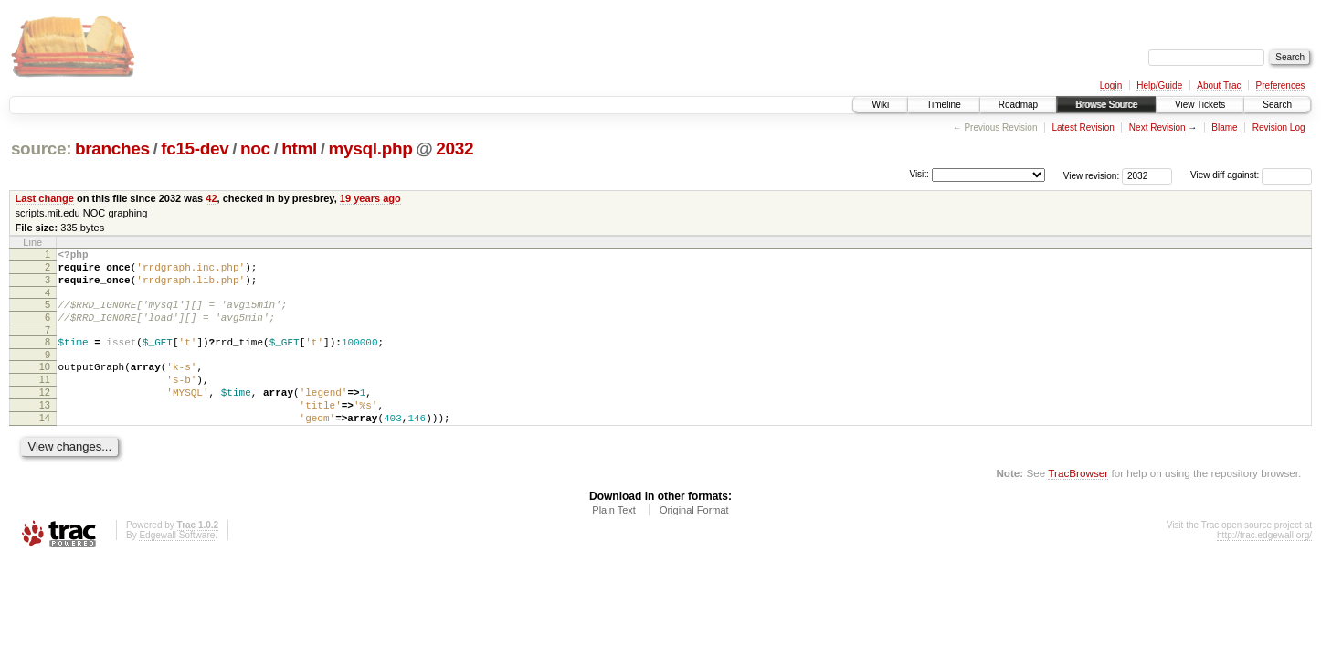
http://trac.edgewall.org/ (1264, 565)
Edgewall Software (177, 565)
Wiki (880, 105)
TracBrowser (1078, 503)
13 (44, 429)
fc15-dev (194, 148)
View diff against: (1251, 175)
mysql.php (371, 148)
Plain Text (614, 540)
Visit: (919, 174)
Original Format (694, 540)
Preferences (1280, 85)
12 (44, 414)
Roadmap (1018, 105)
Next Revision (1157, 127)
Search (1277, 105)
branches (112, 148)
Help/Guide (1159, 85)
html (299, 148)
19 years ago (370, 198)
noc (255, 148)
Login (1111, 85)
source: (41, 148)
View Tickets (1200, 105)
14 (44, 445)
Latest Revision (1083, 127)
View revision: (1091, 175)
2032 (454, 148)
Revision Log (1278, 127)
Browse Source (1106, 105)
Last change (45, 198)
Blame (1224, 127)
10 (44, 382)
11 (44, 398)
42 (211, 198)
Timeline (943, 105)
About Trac (1219, 85)
